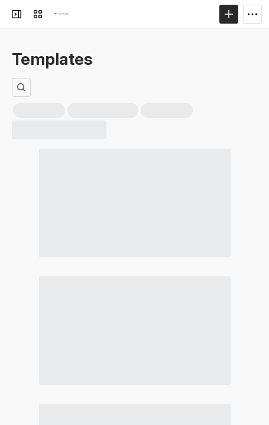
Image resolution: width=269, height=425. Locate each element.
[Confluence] (61, 14)
